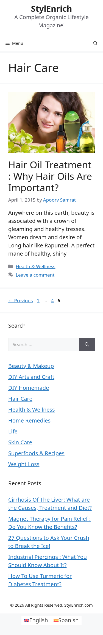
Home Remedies (29, 420)
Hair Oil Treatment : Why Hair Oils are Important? (50, 176)
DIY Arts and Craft (31, 377)
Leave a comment (35, 275)
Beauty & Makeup (31, 366)
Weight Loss (23, 464)
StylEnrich (51, 8)
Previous (20, 300)
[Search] (87, 344)
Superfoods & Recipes (36, 453)
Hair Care (20, 398)
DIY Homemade (28, 387)
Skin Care (20, 442)
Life (13, 431)
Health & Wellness (35, 266)
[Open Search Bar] (95, 43)
